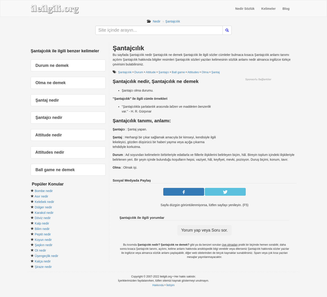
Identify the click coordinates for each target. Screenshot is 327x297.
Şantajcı (164, 72)
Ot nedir (40, 250)
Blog (286, 8)
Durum (138, 72)
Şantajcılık (172, 21)
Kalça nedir (43, 261)
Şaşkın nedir (43, 245)
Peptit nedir (43, 234)
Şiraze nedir (43, 267)
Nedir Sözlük (245, 8)
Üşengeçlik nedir (46, 256)
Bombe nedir (44, 191)
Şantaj (215, 72)
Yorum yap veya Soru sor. (204, 230)
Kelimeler (268, 8)
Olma (205, 72)
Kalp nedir (42, 223)
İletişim (170, 285)
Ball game (178, 72)
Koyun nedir (43, 240)
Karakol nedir (44, 213)
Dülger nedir (43, 207)
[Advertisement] (258, 113)
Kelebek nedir (44, 202)
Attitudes (193, 72)
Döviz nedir (43, 218)
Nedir (156, 21)
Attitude (151, 72)
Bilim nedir (42, 229)
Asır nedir (41, 196)
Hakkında (158, 285)
